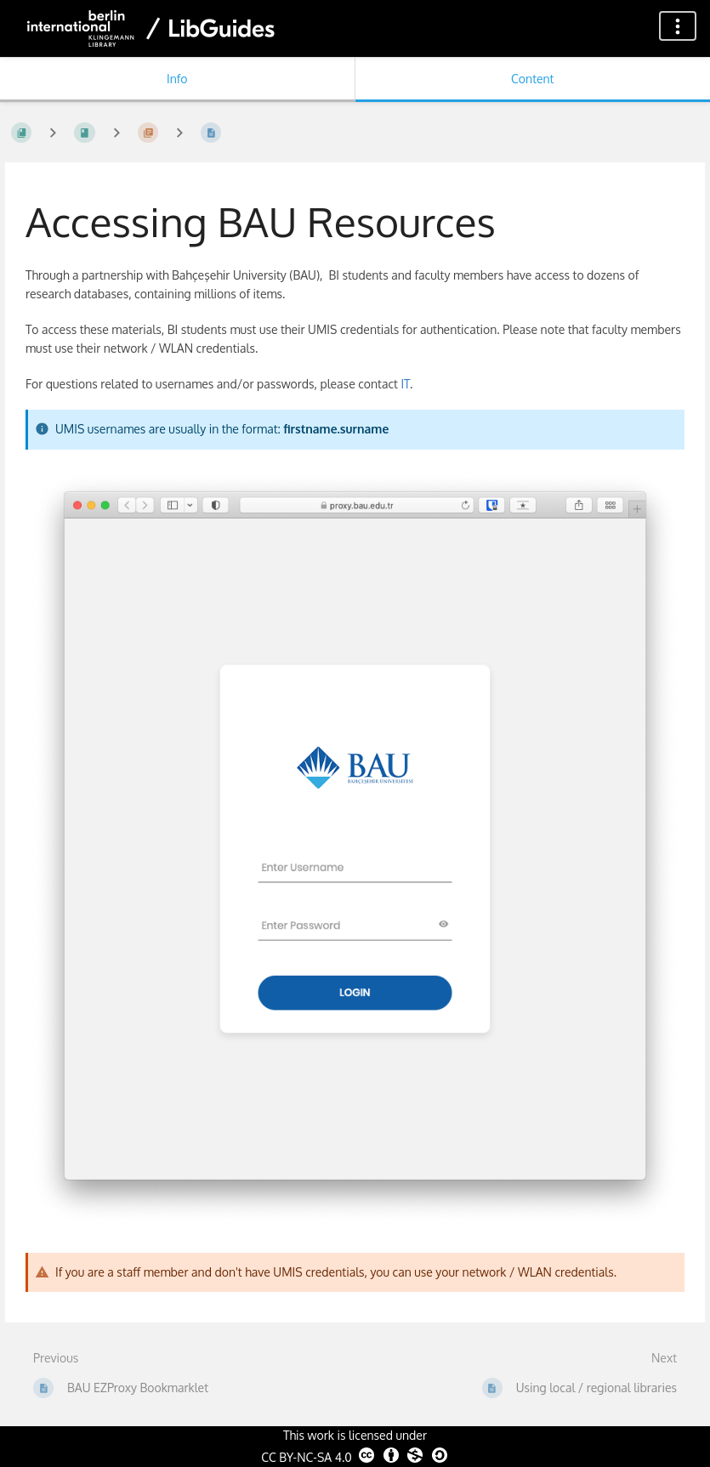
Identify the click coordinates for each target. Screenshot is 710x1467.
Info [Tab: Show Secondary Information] (177, 78)
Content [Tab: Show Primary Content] (532, 78)
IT (404, 384)
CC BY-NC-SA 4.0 (355, 1455)
